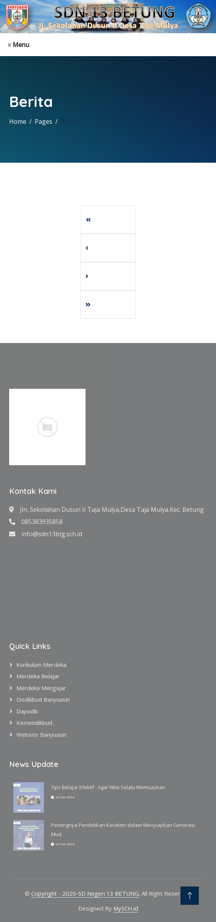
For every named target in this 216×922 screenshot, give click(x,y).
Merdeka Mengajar (41, 688)
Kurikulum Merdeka (41, 664)
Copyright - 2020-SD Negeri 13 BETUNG (85, 893)
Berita (69, 121)
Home (17, 121)
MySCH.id (125, 908)
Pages (43, 121)
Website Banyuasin (41, 734)
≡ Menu (18, 44)
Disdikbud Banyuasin (43, 699)
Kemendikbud (34, 722)
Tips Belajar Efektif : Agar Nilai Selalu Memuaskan (108, 787)
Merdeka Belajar (38, 676)
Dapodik (27, 711)
